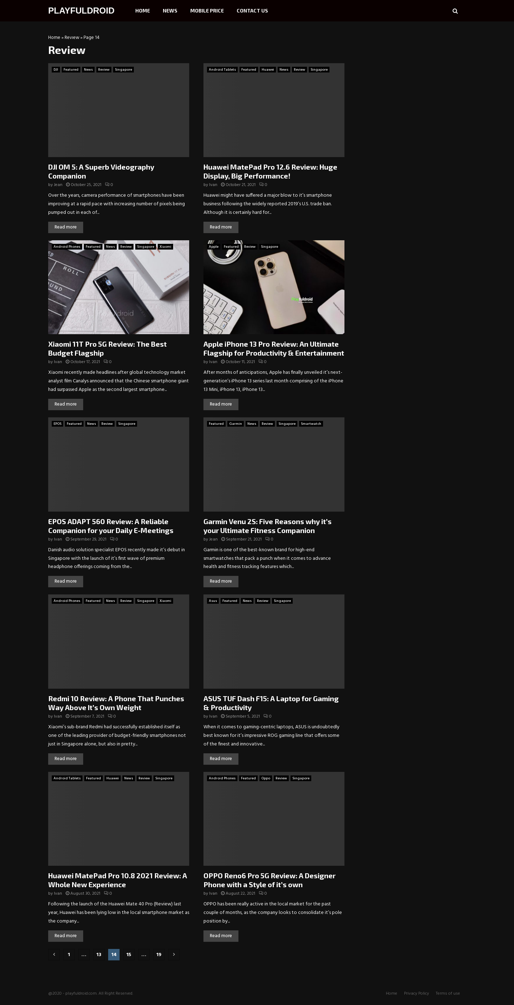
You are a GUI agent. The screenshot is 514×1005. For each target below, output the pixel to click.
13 (98, 955)
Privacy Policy (416, 993)
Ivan (213, 185)
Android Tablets (222, 69)
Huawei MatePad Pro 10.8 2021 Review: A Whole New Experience (117, 880)
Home (142, 10)
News (170, 10)
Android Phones (67, 247)
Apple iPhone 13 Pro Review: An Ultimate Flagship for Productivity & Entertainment (273, 348)
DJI (56, 69)
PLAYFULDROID (81, 10)
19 (158, 955)
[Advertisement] (412, 80)
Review (72, 37)
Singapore (123, 69)
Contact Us (252, 10)
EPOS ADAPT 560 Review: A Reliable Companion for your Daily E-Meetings (110, 525)
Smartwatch (311, 424)
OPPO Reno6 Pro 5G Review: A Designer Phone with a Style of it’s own (269, 880)
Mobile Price (207, 10)
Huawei (268, 69)
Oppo (265, 778)
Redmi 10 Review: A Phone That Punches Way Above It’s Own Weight (116, 703)
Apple (213, 247)
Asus (213, 601)
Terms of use (448, 993)
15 (128, 955)
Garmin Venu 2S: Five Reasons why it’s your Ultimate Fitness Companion (267, 525)
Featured (71, 69)
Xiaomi (165, 247)
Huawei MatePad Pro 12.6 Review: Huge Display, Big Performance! (270, 171)
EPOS (57, 424)
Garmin (235, 424)
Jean (58, 185)
